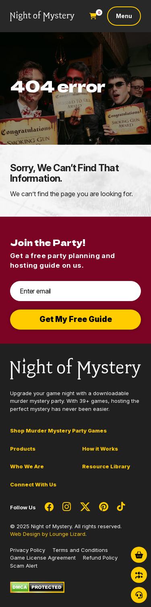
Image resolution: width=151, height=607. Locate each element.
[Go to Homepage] (42, 16)
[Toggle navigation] (124, 16)
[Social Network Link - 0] (49, 507)
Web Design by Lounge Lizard (47, 534)
